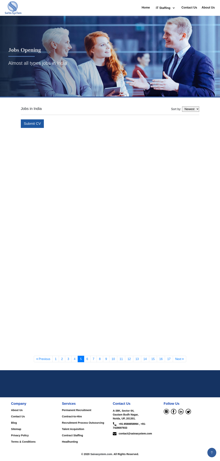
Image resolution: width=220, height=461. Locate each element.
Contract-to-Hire (72, 417)
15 (153, 359)
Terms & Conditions (23, 442)
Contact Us (189, 7)
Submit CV (32, 124)
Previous (43, 359)
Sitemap (16, 429)
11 (121, 359)
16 (161, 359)
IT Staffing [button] (163, 7)
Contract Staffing (72, 435)
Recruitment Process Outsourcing (83, 423)
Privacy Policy (20, 435)
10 (113, 359)
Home (146, 7)
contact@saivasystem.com (132, 433)
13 (137, 359)
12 (129, 359)
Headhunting (70, 442)
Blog (14, 423)
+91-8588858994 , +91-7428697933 (129, 426)
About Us (208, 7)
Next (179, 359)
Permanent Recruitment (76, 410)
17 (169, 359)
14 (145, 359)
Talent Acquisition (73, 429)
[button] (211, 452)
